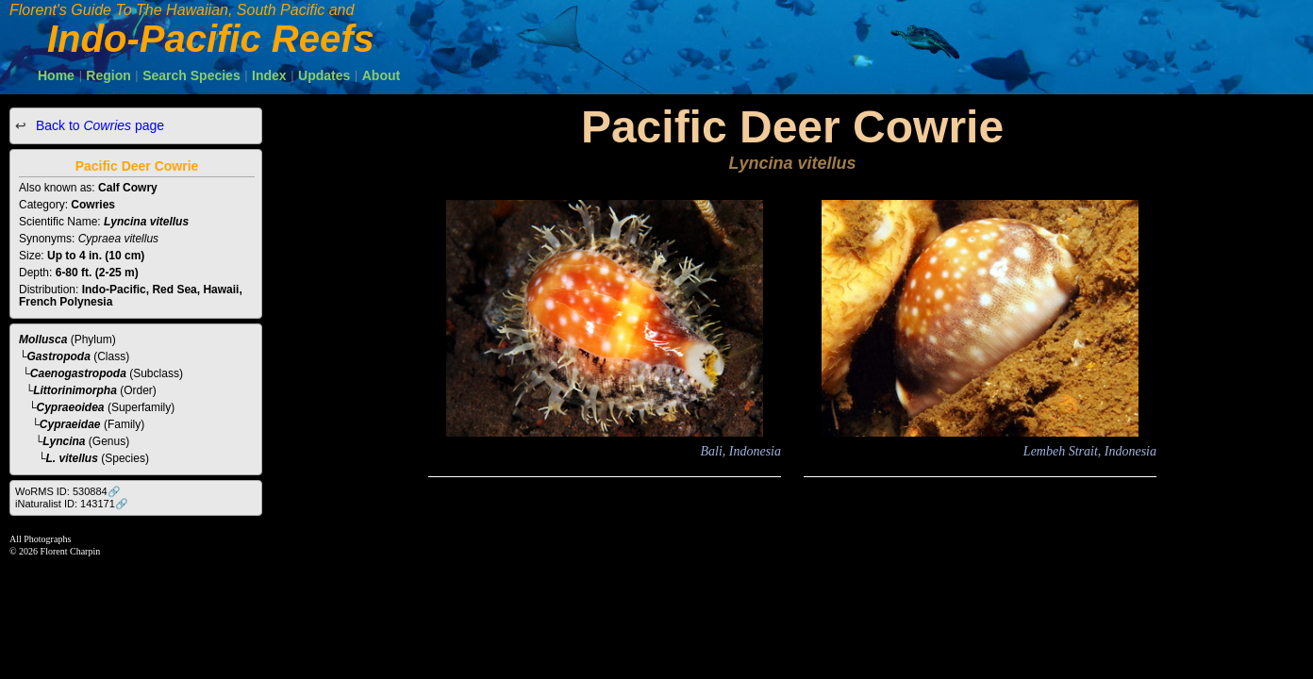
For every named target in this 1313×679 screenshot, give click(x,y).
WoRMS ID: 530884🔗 (68, 491)
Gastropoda (59, 356)
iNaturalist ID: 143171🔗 (71, 503)
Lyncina (63, 441)
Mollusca (43, 339)
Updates (324, 75)
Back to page (98, 125)
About (381, 75)
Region (108, 75)
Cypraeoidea (71, 407)
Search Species (191, 75)
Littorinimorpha (75, 390)
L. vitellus (72, 458)
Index (269, 75)
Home (56, 75)
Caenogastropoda (78, 373)
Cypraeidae (70, 424)
